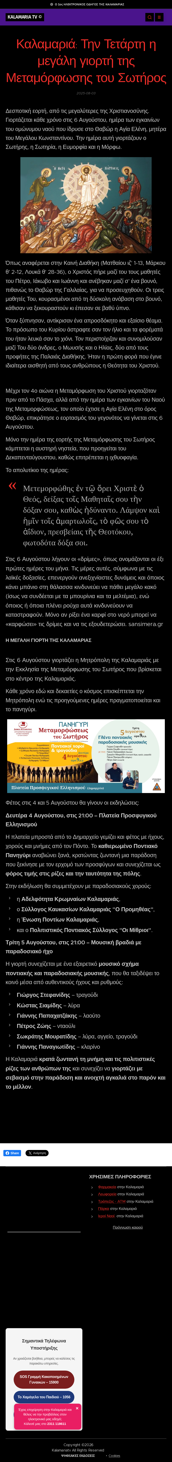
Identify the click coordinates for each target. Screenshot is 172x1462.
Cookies (114, 1456)
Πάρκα (103, 1208)
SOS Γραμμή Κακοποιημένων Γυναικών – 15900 (44, 1379)
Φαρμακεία (107, 1186)
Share (12, 1153)
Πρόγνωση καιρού (128, 1227)
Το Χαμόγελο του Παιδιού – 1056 (44, 1397)
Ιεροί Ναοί (106, 1215)
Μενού (158, 17)
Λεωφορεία (107, 1194)
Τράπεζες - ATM (112, 1201)
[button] (149, 17)
